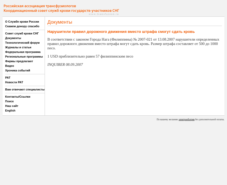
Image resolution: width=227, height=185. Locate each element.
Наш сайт (11, 105)
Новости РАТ (14, 82)
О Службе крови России (22, 21)
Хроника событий (17, 70)
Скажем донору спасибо (22, 26)
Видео (9, 65)
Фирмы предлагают (19, 61)
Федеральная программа (22, 51)
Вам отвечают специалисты (25, 89)
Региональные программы (24, 56)
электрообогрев (187, 119)
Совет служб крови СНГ (22, 33)
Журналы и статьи (18, 47)
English (10, 110)
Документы (13, 38)
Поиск (9, 101)
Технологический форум (22, 42)
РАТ (8, 77)
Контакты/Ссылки (17, 96)
